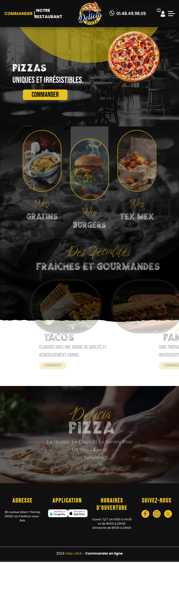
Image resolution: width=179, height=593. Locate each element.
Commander (18, 13)
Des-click (74, 553)
